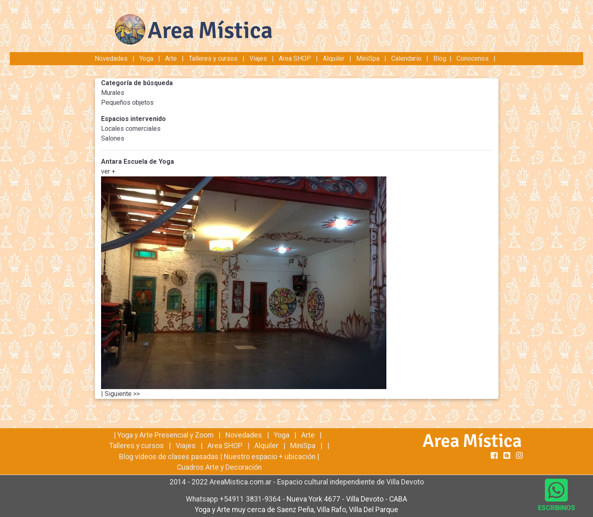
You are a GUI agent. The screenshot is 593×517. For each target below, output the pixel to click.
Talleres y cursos (213, 58)
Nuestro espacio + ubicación (269, 457)
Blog (439, 58)
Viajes (258, 58)
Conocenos (472, 58)
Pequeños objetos (127, 102)
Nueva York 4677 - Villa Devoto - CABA (347, 499)
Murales (112, 93)
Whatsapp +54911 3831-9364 (234, 499)
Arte (171, 58)
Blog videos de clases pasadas (168, 457)
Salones (112, 138)
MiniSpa (367, 58)
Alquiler (333, 58)
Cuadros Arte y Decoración (219, 467)
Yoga (147, 58)
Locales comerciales (131, 128)
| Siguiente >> (120, 394)
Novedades (112, 58)
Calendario (406, 58)
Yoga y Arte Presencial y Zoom (165, 435)
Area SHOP (295, 58)
